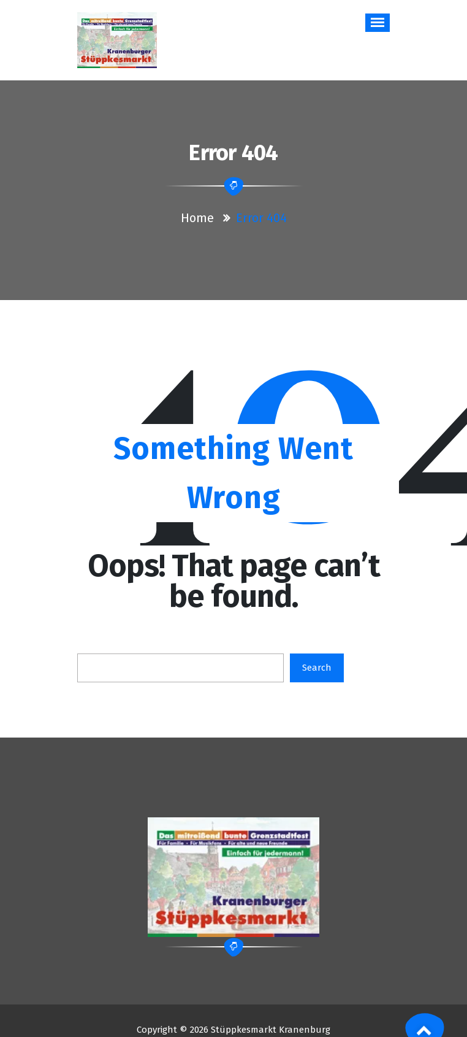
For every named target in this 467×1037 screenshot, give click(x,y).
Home (197, 217)
